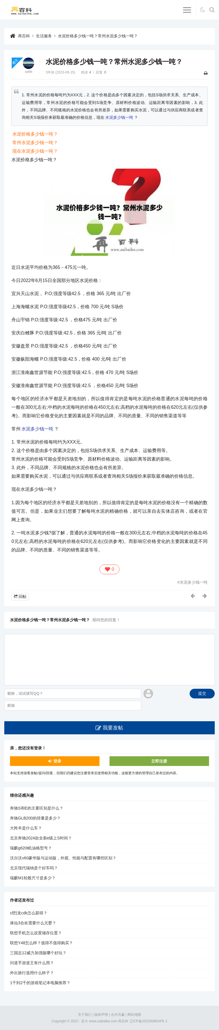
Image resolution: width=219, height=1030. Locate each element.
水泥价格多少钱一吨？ (35, 134)
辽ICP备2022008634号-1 (148, 1021)
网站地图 (134, 1015)
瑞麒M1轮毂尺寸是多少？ (32, 878)
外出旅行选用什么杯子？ (32, 972)
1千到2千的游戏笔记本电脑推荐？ (40, 982)
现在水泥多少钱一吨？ (35, 151)
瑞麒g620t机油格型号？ (31, 848)
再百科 (24, 36)
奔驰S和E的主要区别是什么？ (36, 808)
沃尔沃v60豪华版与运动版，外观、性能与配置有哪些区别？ (63, 858)
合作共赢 (118, 1015)
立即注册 (159, 761)
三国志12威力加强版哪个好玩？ (38, 953)
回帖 (23, 596)
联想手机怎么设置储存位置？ (36, 933)
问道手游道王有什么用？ (32, 962)
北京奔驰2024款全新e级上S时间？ (41, 838)
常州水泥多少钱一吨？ (35, 142)
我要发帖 (113, 728)
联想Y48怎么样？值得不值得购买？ (41, 943)
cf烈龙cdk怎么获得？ (28, 913)
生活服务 (44, 36)
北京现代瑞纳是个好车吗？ (34, 868)
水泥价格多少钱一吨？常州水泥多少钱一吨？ (98, 36)
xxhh (28, 72)
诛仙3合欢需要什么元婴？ (33, 923)
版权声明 (101, 1015)
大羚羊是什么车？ (26, 828)
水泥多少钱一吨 (119, 117)
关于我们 (85, 1015)
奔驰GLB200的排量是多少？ (35, 818)
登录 (57, 761)
